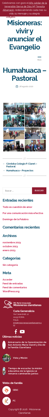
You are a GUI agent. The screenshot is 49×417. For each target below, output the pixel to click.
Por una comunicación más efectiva (23, 213)
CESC (15, 390)
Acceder (7, 279)
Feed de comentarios (15, 287)
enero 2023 (9, 250)
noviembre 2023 (12, 242)
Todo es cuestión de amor (17, 207)
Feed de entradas (13, 283)
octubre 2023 (10, 246)
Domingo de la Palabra (15, 219)
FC (14, 400)
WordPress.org (11, 291)
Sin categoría (10, 265)
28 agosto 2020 (26, 86)
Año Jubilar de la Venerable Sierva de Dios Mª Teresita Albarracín (25, 6)
